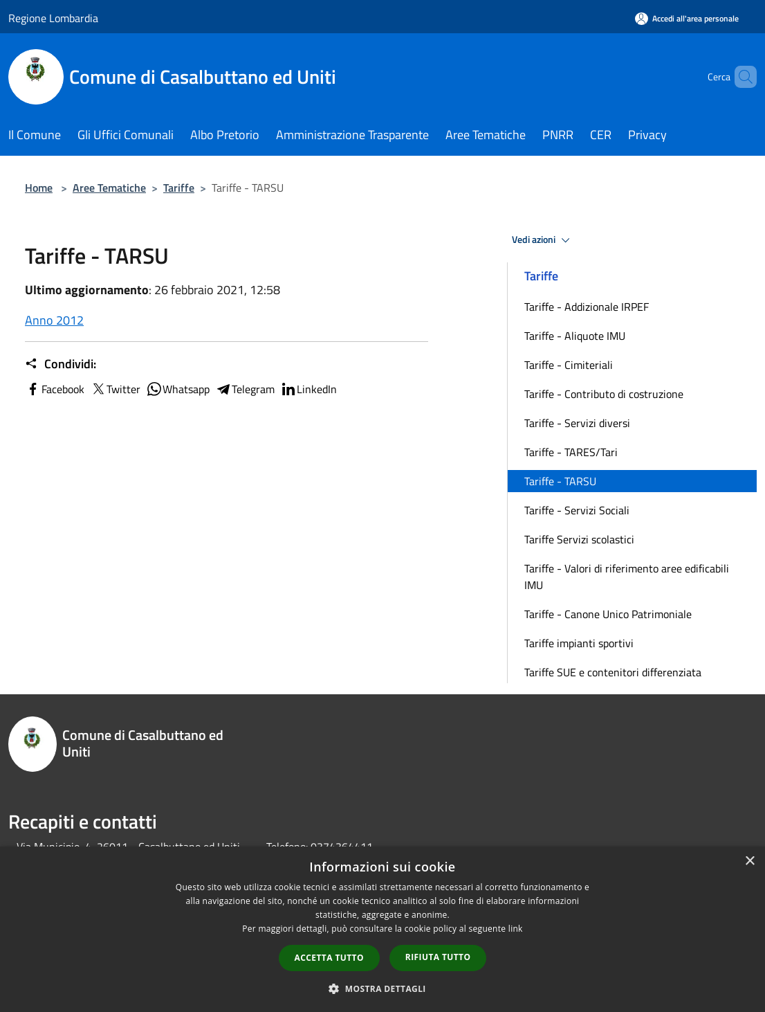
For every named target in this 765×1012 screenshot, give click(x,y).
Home (39, 187)
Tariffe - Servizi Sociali (576, 510)
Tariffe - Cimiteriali (568, 364)
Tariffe (178, 187)
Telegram (245, 389)
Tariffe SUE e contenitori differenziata (612, 672)
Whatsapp (178, 389)
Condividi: (60, 364)
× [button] (749, 861)
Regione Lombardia (53, 18)
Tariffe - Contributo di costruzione (603, 394)
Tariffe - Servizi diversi (577, 423)
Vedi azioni (543, 240)
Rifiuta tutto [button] (438, 957)
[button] (382, 988)
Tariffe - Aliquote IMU (574, 335)
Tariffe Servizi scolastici (579, 539)
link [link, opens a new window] (515, 928)
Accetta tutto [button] (329, 958)
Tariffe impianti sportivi (579, 643)
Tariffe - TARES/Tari (571, 452)
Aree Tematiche (109, 187)
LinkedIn (308, 389)
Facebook (54, 389)
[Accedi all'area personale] (687, 18)
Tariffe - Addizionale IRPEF (586, 306)
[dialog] (382, 929)
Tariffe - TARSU (560, 481)
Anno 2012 (54, 320)
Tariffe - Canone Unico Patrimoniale (608, 614)
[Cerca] (740, 76)
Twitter (115, 389)
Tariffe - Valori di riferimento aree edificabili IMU (626, 576)
